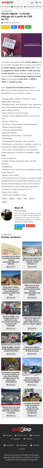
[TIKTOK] (22, 449)
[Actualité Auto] (17, 6)
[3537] (5, 27)
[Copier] (28, 27)
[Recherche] (40, 2)
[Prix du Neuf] (20, 435)
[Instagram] (22, 445)
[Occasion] (15, 439)
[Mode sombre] (36, 2)
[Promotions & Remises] (33, 6)
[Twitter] (21, 27)
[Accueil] (7, 435)
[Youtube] (35, 445)
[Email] (18, 228)
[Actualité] (34, 435)
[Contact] (28, 439)
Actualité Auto (7, 11)
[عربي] (32, 2)
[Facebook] (14, 27)
